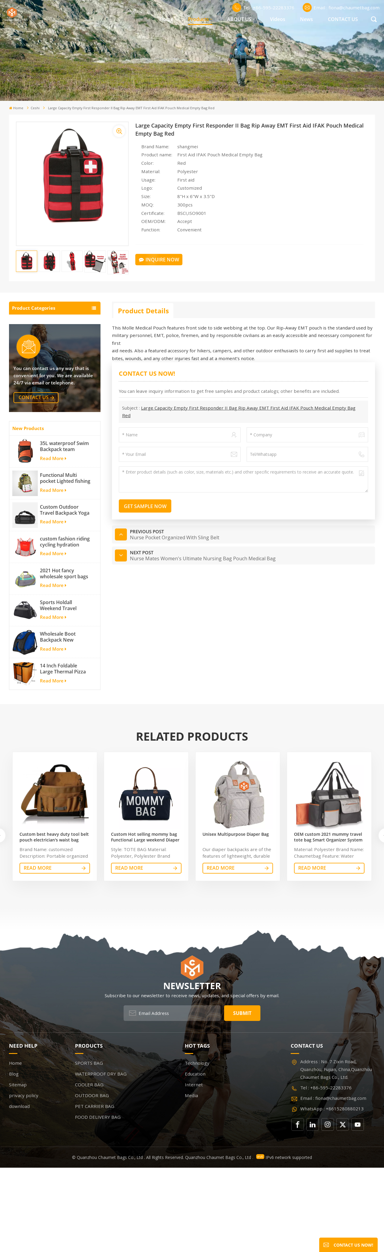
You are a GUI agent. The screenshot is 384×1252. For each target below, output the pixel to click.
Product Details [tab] (143, 310)
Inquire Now (159, 259)
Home (166, 19)
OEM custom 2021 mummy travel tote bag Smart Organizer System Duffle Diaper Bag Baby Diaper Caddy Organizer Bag (328, 921)
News (306, 19)
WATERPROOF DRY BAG (40, 335)
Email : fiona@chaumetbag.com (341, 7)
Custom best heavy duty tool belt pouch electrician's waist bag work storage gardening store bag (54, 921)
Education (195, 1158)
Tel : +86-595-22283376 (263, 7)
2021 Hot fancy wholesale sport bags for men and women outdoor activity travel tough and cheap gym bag (65, 658)
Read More (53, 543)
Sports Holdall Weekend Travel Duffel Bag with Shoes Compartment (65, 690)
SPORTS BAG (27, 321)
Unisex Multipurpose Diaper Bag (235, 918)
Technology (197, 1147)
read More (38, 952)
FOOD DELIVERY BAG (37, 392)
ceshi (35, 108)
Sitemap (18, 1169)
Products (198, 19)
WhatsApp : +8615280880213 (332, 1193)
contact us (34, 481)
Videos (277, 19)
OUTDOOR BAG (30, 363)
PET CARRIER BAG (33, 378)
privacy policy (23, 1180)
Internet (194, 1169)
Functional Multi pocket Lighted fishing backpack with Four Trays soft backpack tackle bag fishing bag (65, 562)
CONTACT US (343, 19)
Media (191, 1180)
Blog (14, 1158)
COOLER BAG (28, 349)
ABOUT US (239, 19)
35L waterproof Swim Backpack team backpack (64, 531)
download (19, 1190)
